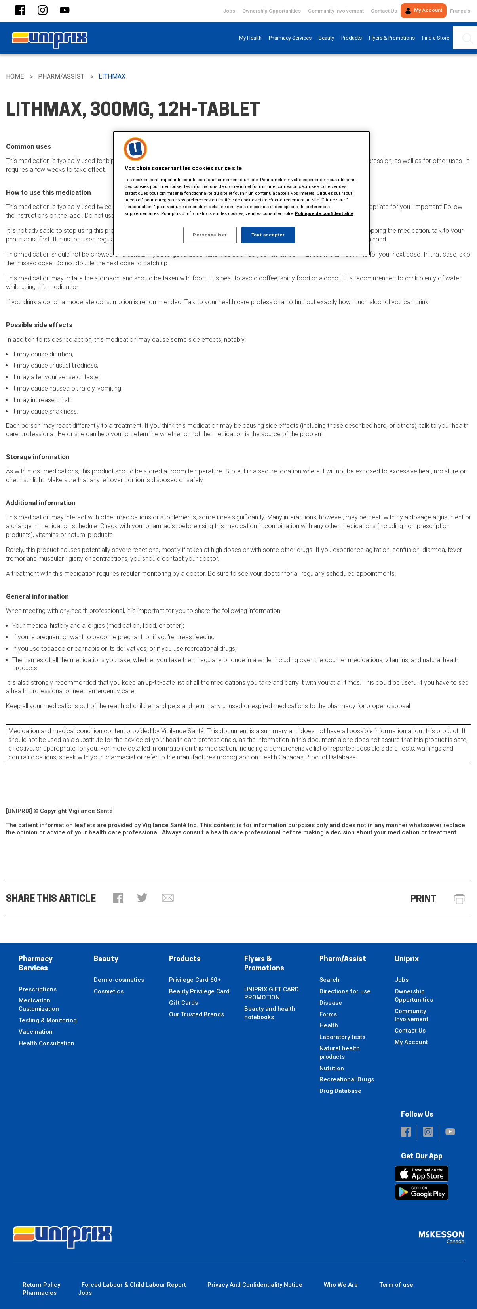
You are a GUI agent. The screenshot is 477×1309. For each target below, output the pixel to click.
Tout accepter (268, 235)
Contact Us (384, 11)
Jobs (229, 11)
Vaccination (36, 1031)
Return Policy (41, 1284)
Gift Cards (183, 1002)
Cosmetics (109, 991)
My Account (423, 10)
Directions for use (345, 991)
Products (185, 959)
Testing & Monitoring (48, 1020)
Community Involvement (336, 11)
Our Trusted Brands (196, 1014)
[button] (20, 11)
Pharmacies (40, 1292)
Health (328, 1025)
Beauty (106, 959)
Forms (328, 1014)
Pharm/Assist (342, 959)
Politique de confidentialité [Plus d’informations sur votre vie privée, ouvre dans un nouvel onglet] (324, 213)
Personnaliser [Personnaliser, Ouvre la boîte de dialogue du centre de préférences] (210, 235)
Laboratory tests (342, 1037)
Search (329, 979)
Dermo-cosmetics (119, 979)
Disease (330, 1002)
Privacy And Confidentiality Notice (254, 1284)
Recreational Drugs (346, 1079)
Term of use (396, 1284)
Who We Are (341, 1284)
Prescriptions (38, 989)
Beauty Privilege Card (199, 991)
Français (460, 11)
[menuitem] (250, 37)
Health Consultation (46, 1043)
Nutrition (331, 1068)
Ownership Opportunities (271, 11)
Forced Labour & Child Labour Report (134, 1284)
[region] (241, 193)
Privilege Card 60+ (195, 979)
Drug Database (340, 1090)
